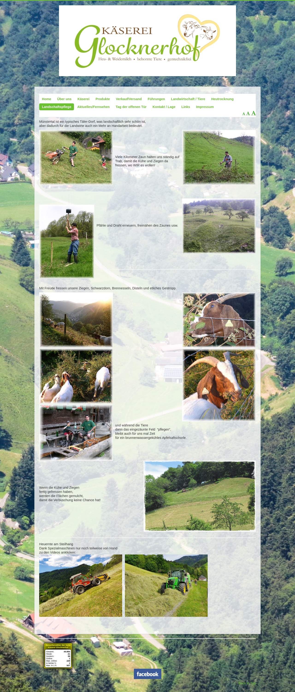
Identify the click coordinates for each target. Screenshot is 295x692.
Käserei (83, 99)
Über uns (64, 99)
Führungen (156, 99)
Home (46, 99)
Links (185, 107)
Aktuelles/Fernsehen (93, 107)
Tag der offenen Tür (131, 107)
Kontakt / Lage (164, 107)
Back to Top (247, 683)
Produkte (102, 99)
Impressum (205, 107)
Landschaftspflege (56, 107)
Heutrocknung (222, 99)
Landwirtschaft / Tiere (188, 99)
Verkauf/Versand (129, 99)
